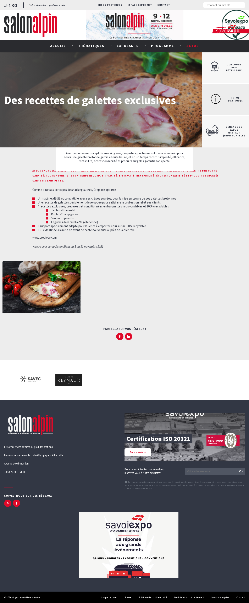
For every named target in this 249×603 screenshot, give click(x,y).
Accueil (58, 46)
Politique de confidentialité (153, 597)
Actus (193, 46)
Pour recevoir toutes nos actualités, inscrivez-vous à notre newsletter (144, 471)
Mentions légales (220, 597)
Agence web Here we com (26, 597)
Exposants (128, 46)
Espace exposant (139, 5)
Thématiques (91, 46)
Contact (163, 5)
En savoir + (138, 452)
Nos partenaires (109, 597)
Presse (128, 597)
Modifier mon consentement (189, 597)
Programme (162, 46)
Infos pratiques (110, 5)
